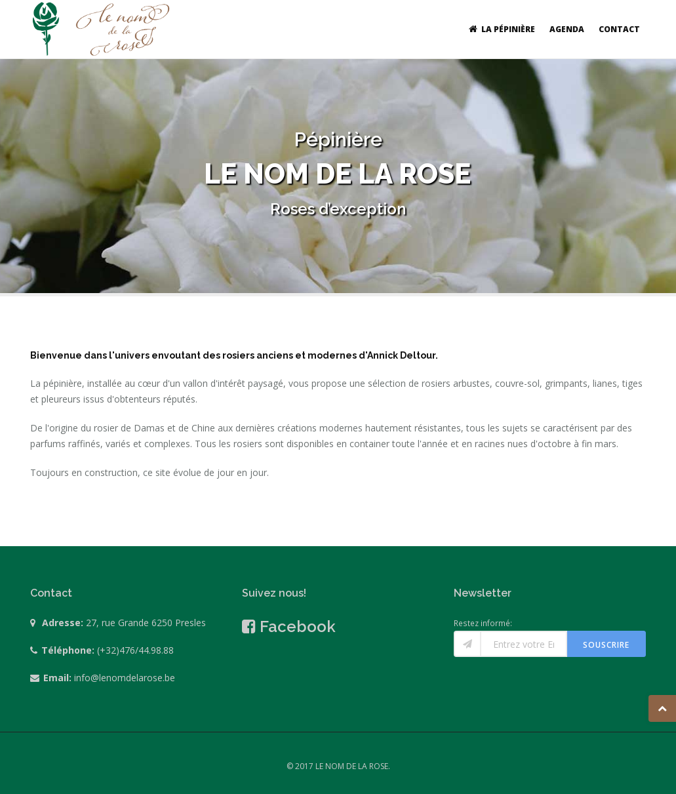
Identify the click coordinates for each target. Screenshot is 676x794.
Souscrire (606, 644)
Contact (619, 29)
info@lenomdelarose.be (124, 677)
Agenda (566, 29)
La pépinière (500, 29)
